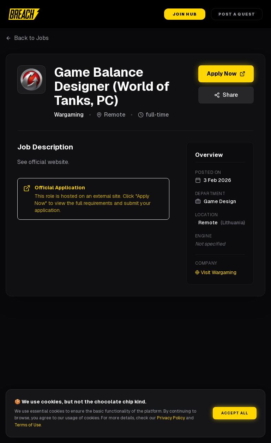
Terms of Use (27, 425)
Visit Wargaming (215, 272)
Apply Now (226, 73)
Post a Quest (236, 14)
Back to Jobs (27, 38)
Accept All (234, 413)
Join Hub (185, 14)
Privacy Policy (171, 418)
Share (226, 95)
